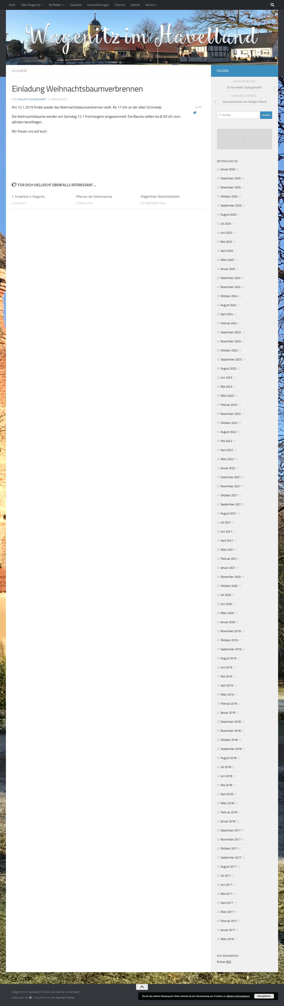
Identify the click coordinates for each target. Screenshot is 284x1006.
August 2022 (228, 432)
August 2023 (228, 368)
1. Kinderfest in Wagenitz (30, 196)
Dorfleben (55, 5)
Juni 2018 (226, 776)
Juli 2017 (225, 875)
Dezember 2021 (230, 477)
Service (150, 5)
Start (12, 5)
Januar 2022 (227, 468)
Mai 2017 (226, 894)
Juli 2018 (225, 767)
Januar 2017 (227, 930)
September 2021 (230, 504)
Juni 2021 (226, 531)
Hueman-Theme (65, 997)
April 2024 (226, 314)
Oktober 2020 (228, 586)
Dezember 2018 (230, 721)
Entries (224, 962)
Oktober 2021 (228, 495)
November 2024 (230, 287)
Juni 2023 (226, 377)
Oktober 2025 (228, 196)
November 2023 (230, 341)
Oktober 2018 (228, 740)
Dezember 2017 (230, 830)
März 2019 (227, 694)
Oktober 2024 (228, 296)
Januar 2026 (227, 169)
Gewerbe (76, 5)
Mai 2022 (226, 441)
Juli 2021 (225, 522)
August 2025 (228, 214)
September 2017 (230, 857)
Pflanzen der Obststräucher (95, 196)
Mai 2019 (226, 676)
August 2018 (228, 758)
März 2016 (227, 939)
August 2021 (228, 513)
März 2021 (227, 549)
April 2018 (226, 794)
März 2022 (227, 459)
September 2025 (230, 205)
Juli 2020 (225, 595)
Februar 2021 (228, 558)
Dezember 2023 (230, 332)
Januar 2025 (227, 269)
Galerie (135, 5)
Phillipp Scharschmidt (33, 99)
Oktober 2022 (228, 423)
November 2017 (230, 839)
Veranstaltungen (98, 5)
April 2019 (226, 685)
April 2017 (226, 903)
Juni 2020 (226, 604)
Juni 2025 (226, 232)
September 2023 (230, 359)
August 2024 (228, 305)
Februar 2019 (228, 703)
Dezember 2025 (230, 178)
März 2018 (227, 803)
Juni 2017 (226, 885)
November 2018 (230, 731)
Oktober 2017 (228, 848)
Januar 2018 (227, 821)
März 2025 (227, 260)
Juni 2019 (226, 667)
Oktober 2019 (228, 640)
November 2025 (230, 187)
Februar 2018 (228, 812)
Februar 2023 (228, 405)
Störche (120, 5)
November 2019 (230, 631)
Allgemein (20, 71)
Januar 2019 (227, 712)
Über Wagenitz (30, 5)
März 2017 (227, 912)
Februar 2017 (228, 921)
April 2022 (226, 450)
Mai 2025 (226, 242)
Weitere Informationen (238, 996)
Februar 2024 (228, 323)
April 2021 (226, 540)
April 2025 (226, 251)
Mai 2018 (226, 785)
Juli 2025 (225, 223)
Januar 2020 (227, 622)
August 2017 (228, 866)
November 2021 (230, 486)
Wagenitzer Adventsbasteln (160, 196)
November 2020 (230, 577)
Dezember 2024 (230, 278)
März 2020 (227, 613)
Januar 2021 (227, 568)
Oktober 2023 (228, 350)
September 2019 (230, 649)
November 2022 (230, 414)
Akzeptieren (264, 996)
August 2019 (228, 658)
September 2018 (230, 749)
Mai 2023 (226, 386)
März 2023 (227, 395)
